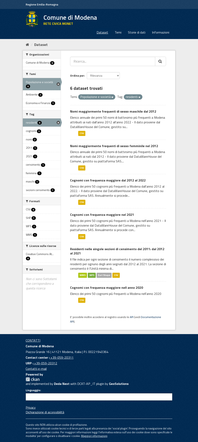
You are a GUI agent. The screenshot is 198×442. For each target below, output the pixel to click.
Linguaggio (33, 390)
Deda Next (61, 383)
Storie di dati (136, 32)
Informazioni (160, 32)
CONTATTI (33, 340)
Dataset (102, 32)
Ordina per (77, 75)
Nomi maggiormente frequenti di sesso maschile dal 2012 (113, 111)
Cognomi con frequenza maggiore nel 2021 (102, 214)
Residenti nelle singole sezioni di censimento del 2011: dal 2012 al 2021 (117, 251)
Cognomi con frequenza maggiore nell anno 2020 (106, 287)
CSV (82, 133)
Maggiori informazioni (94, 436)
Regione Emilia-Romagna (42, 4)
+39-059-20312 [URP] (45, 363)
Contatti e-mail (36, 368)
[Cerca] (160, 61)
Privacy (31, 407)
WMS (83, 275)
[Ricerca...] (112, 61)
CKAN (33, 379)
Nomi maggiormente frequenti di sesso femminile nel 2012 (114, 145)
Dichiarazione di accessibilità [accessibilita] (45, 412)
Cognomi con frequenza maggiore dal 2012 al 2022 (108, 180)
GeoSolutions (119, 383)
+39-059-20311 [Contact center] (62, 357)
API (131, 317)
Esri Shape (104, 275)
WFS (91, 275)
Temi (118, 32)
